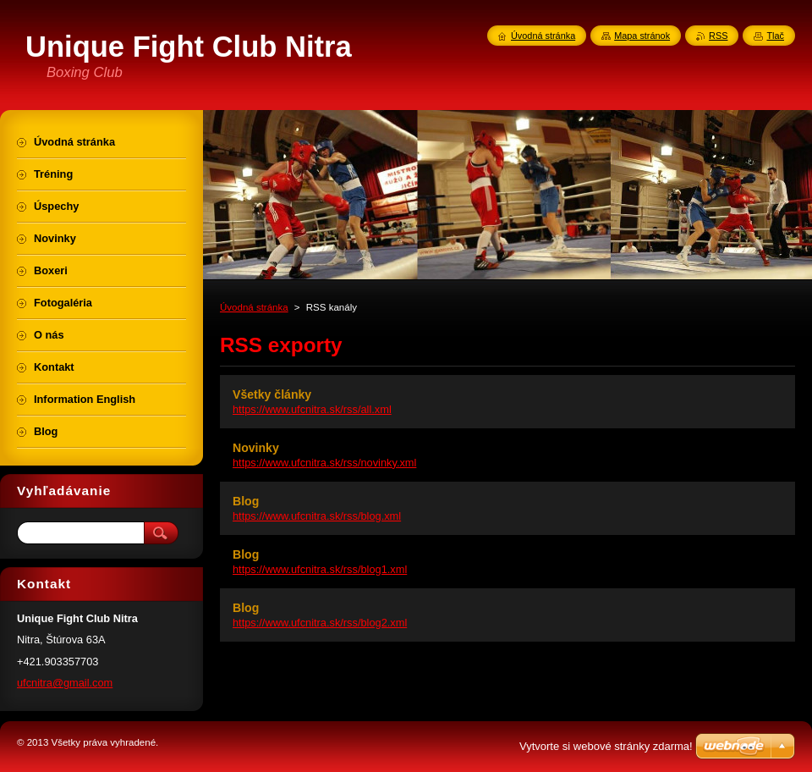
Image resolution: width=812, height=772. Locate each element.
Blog (246, 501)
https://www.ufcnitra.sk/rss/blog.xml (317, 516)
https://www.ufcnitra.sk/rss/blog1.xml (320, 569)
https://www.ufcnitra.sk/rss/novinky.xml (324, 462)
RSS (718, 35)
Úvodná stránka (254, 307)
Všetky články (272, 394)
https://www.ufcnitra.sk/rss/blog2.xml (320, 622)
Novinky (256, 448)
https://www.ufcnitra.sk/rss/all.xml (312, 409)
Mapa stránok (642, 35)
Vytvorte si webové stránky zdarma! (606, 746)
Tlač (775, 35)
